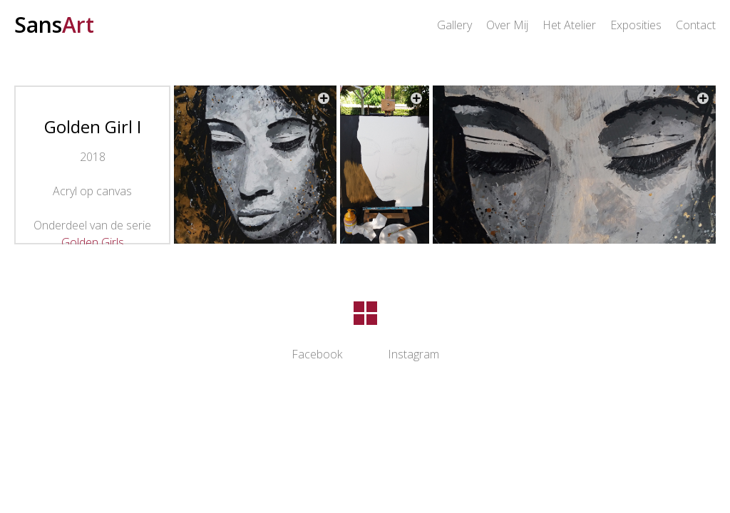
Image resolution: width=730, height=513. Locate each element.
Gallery (454, 25)
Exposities (636, 25)
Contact (696, 25)
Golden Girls (92, 242)
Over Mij (507, 25)
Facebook (317, 354)
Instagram (413, 354)
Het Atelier (569, 25)
